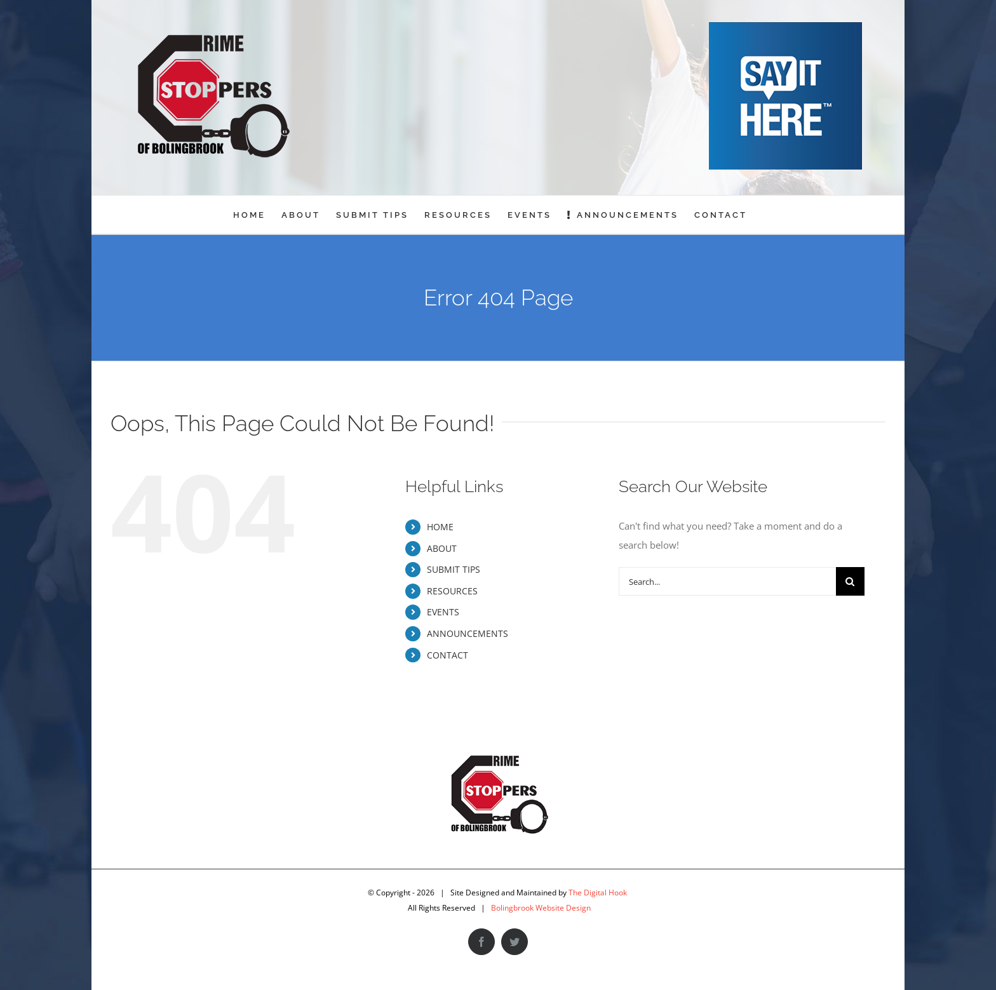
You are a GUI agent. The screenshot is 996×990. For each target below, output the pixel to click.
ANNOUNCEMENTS (467, 633)
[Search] (850, 581)
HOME (440, 527)
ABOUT (442, 548)
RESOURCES (452, 591)
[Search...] (727, 581)
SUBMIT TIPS (453, 569)
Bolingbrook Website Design (541, 907)
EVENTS (443, 612)
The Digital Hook (598, 892)
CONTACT (447, 655)
